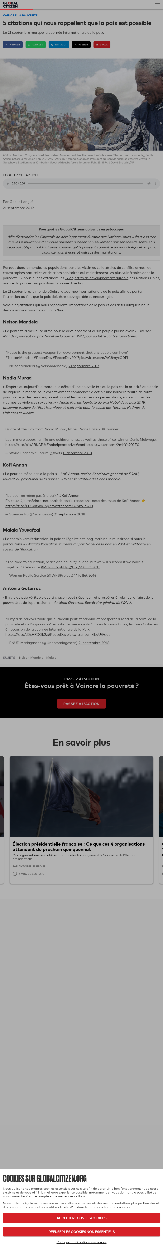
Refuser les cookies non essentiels (82, 1231)
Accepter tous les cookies (81, 1217)
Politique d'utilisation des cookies (82, 1242)
